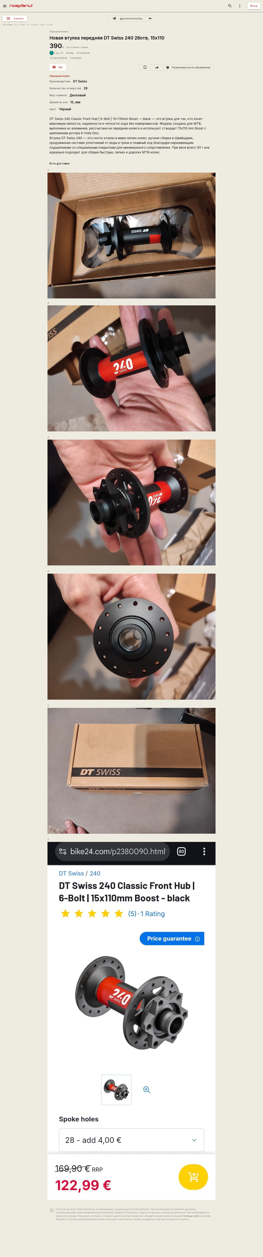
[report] (188, 67)
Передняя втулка (58, 31)
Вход (253, 5)
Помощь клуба (191, 1216)
